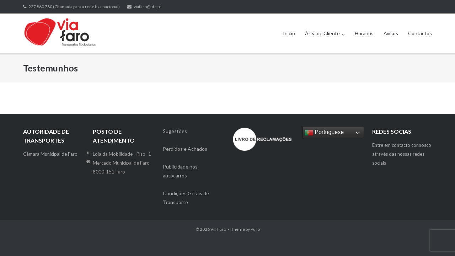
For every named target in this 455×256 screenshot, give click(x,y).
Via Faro (218, 229)
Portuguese (324, 132)
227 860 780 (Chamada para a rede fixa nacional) (74, 6)
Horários (364, 33)
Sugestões (175, 131)
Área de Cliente (322, 33)
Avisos (391, 33)
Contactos (420, 33)
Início (289, 33)
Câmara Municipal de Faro (50, 154)
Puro (255, 229)
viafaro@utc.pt (147, 6)
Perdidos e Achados (185, 149)
